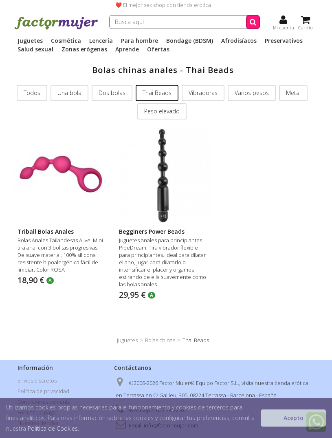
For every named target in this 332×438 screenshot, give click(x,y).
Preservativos (284, 40)
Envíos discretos (37, 380)
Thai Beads (157, 93)
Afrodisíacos (239, 40)
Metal (293, 93)
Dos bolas (112, 93)
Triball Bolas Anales (46, 231)
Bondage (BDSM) (189, 40)
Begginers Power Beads (152, 231)
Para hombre (139, 40)
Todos (32, 93)
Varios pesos (252, 93)
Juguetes (30, 40)
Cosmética (66, 40)
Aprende (127, 49)
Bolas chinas (160, 340)
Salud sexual (35, 49)
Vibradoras (203, 93)
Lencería (101, 40)
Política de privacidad (43, 391)
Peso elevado (162, 111)
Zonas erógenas (84, 49)
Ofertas (158, 49)
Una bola (69, 93)
